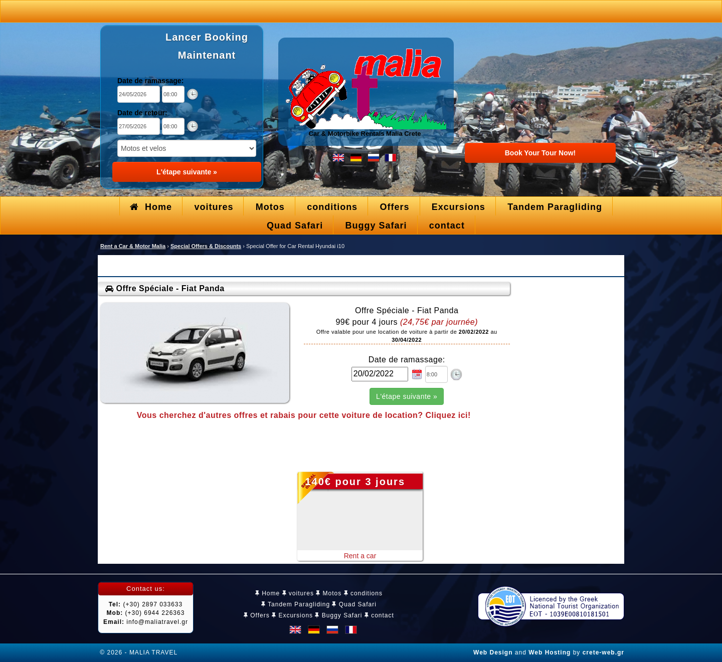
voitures (298, 593)
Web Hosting (549, 652)
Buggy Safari (338, 615)
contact (379, 615)
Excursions (292, 615)
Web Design (492, 652)
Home (267, 593)
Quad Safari (354, 604)
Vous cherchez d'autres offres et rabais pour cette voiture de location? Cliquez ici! (304, 415)
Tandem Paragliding (295, 604)
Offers (257, 615)
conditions (363, 593)
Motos (328, 593)
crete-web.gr (603, 652)
